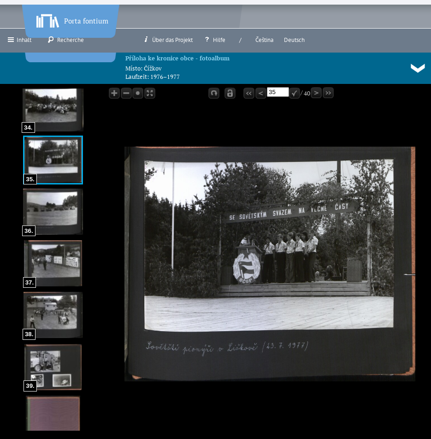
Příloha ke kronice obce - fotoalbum (177, 58)
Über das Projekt (167, 40)
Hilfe (214, 40)
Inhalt (19, 40)
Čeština (264, 40)
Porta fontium (71, 18)
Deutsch (294, 40)
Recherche (65, 40)
